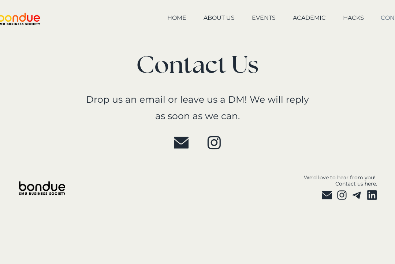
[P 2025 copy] (372, 195)
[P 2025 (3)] (214, 142)
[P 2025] (181, 142)
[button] (214, 18)
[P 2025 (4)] (357, 195)
